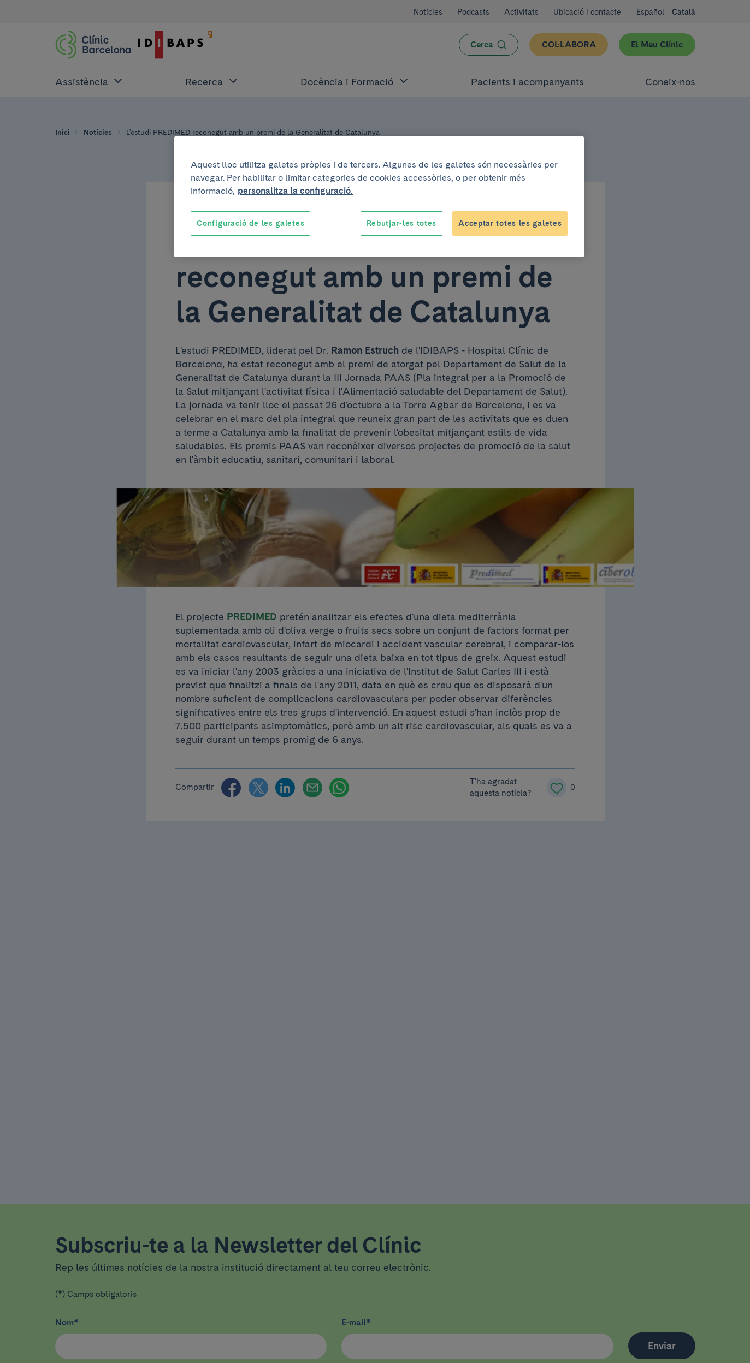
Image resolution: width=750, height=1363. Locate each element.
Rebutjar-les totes (402, 223)
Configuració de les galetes (250, 223)
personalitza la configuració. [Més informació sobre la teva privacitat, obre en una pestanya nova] (295, 191)
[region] (379, 197)
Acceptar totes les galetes (510, 223)
